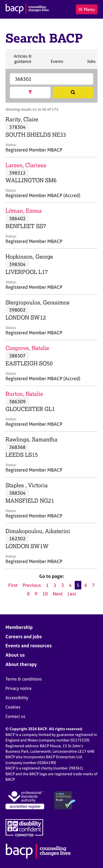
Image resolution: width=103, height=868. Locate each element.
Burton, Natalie (24, 393)
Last (72, 594)
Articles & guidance (22, 61)
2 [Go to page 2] (55, 585)
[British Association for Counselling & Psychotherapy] (27, 9)
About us (15, 655)
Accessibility (16, 697)
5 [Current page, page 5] (78, 585)
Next (58, 594)
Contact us (15, 716)
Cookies (12, 707)
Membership (19, 627)
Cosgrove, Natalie (27, 348)
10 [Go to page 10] (45, 594)
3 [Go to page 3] (62, 585)
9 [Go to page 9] (36, 594)
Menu (86, 9)
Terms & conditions (23, 679)
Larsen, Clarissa (25, 165)
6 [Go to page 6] (85, 585)
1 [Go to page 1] (47, 585)
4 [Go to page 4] (70, 585)
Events (57, 63)
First (13, 585)
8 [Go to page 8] (28, 594)
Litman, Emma (23, 210)
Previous (32, 585)
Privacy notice (18, 688)
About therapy (21, 664)
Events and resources (28, 645)
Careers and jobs (23, 636)
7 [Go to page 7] (93, 585)
